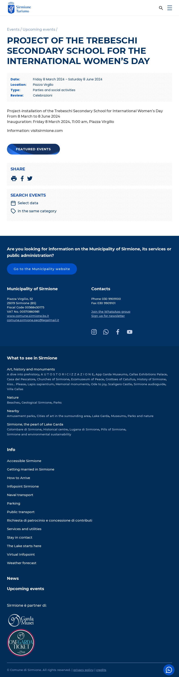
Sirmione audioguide (149, 384)
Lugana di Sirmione (84, 429)
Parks (57, 402)
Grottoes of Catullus (120, 379)
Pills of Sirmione (113, 429)
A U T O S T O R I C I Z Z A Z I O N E (67, 374)
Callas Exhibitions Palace (148, 374)
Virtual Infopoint (21, 554)
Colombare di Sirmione (24, 429)
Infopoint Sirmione (23, 486)
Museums (118, 416)
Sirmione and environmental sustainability (39, 434)
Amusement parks (21, 416)
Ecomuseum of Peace (87, 379)
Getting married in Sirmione (30, 469)
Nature (13, 397)
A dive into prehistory (23, 374)
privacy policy (83, 670)
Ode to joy (98, 384)
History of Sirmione (151, 379)
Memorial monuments (72, 384)
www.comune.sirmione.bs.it (28, 316)
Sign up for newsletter (108, 316)
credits (101, 670)
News (13, 578)
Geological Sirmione (37, 402)
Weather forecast (21, 563)
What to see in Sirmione (32, 358)
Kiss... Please (16, 384)
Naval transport (20, 495)
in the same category (34, 211)
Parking (13, 503)
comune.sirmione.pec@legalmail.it (33, 320)
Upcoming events (25, 589)
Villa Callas (15, 389)
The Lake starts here (24, 546)
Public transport (21, 512)
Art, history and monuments (31, 369)
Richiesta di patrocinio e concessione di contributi (49, 520)
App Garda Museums (111, 374)
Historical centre (55, 429)
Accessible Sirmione (24, 461)
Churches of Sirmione (53, 379)
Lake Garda (100, 416)
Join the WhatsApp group (110, 311)
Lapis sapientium (41, 384)
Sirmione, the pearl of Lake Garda (35, 424)
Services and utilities (24, 529)
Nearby (13, 411)
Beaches (13, 402)
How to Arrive (18, 478)
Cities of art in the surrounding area (63, 416)
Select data (24, 203)
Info (11, 449)
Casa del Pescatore (21, 379)
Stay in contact (19, 537)
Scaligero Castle (120, 384)
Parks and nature (140, 416)
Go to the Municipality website (42, 269)
